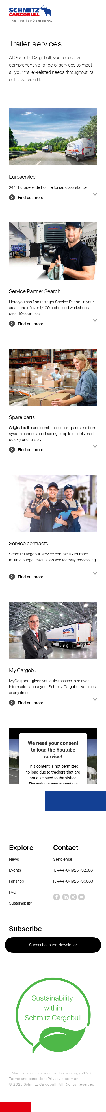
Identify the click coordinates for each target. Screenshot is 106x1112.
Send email (63, 859)
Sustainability (20, 903)
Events (15, 870)
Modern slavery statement (35, 1073)
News (14, 859)
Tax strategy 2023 (75, 1073)
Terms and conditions (28, 1078)
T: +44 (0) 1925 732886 (73, 870)
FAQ (12, 892)
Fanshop (16, 881)
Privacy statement (64, 1078)
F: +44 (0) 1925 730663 (73, 881)
